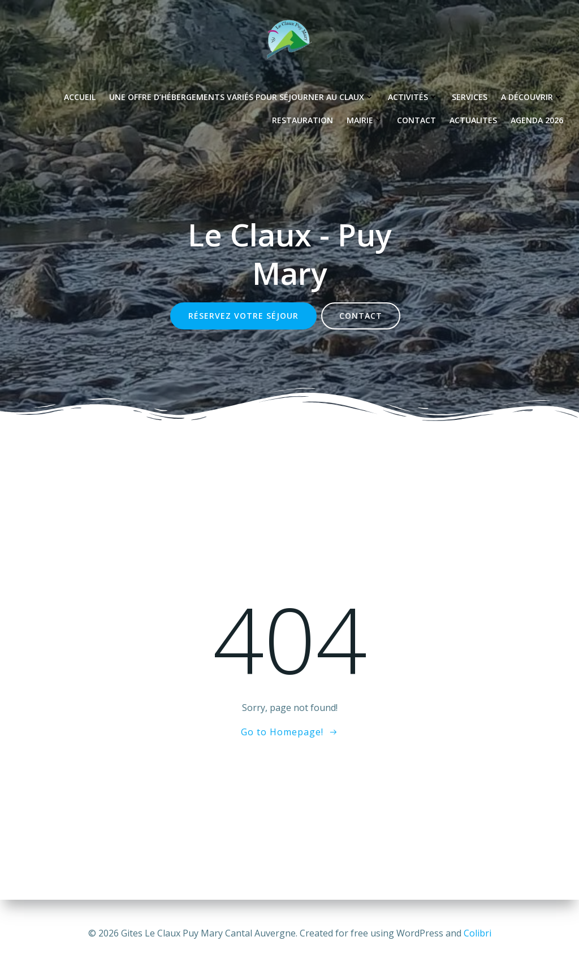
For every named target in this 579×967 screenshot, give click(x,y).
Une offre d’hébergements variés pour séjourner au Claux (241, 97)
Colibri (477, 933)
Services (469, 97)
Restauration (302, 120)
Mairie (365, 120)
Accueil (80, 97)
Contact (416, 120)
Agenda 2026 (537, 120)
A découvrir (532, 97)
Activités (413, 97)
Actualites (473, 120)
